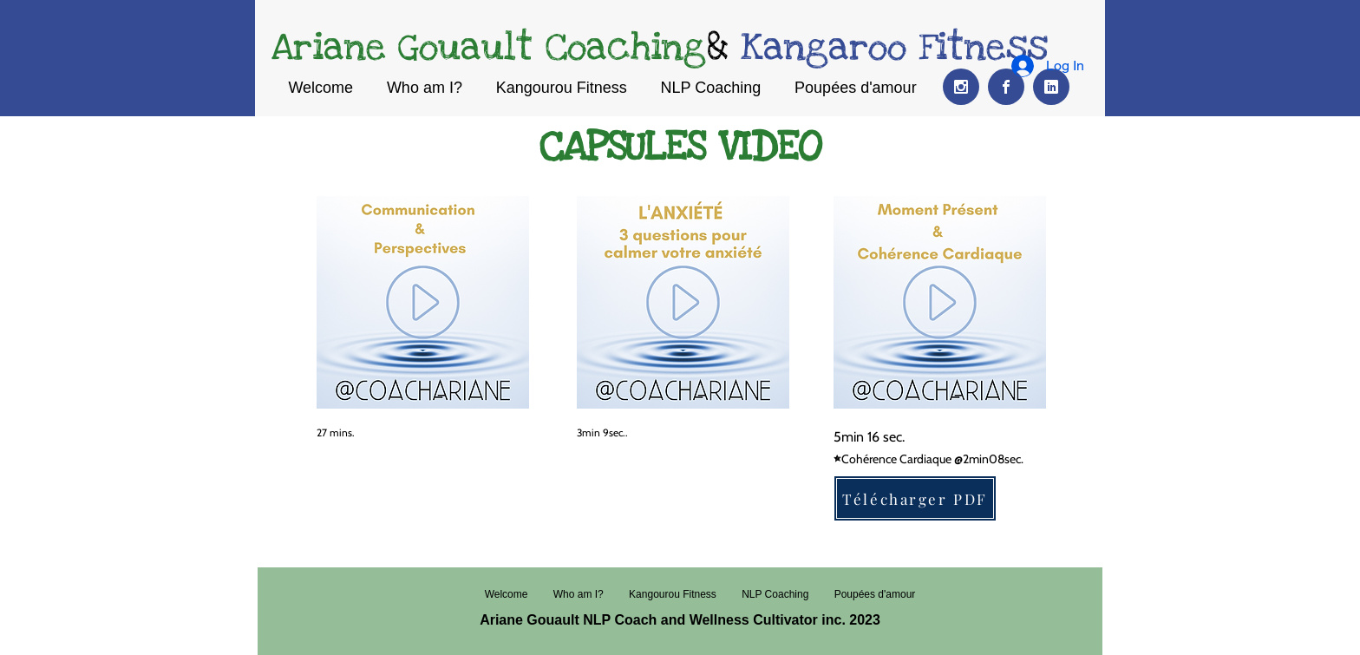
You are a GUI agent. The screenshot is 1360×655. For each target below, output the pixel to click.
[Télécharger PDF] (915, 498)
